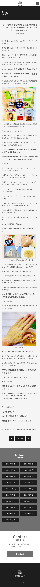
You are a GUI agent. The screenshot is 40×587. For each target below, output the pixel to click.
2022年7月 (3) (11, 501)
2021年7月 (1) (29, 507)
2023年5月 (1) (29, 476)
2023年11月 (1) (29, 470)
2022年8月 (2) (29, 495)
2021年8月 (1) (11, 507)
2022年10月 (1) (29, 489)
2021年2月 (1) (29, 513)
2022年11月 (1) (11, 489)
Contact (20, 553)
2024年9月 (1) (11, 464)
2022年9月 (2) (11, 495)
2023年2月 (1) (29, 482)
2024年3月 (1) (11, 470)
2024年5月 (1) (29, 464)
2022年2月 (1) (29, 501)
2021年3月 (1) (11, 513)
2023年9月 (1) (11, 476)
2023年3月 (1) (11, 482)
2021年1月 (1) (11, 520)
